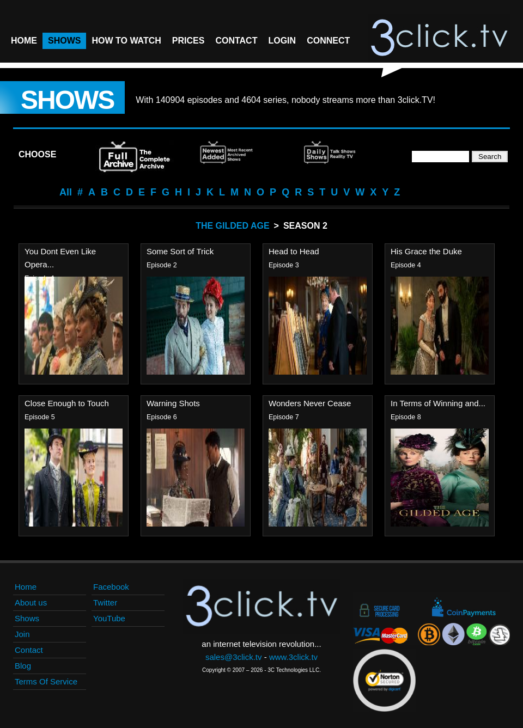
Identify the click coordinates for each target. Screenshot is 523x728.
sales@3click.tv (233, 657)
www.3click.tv (293, 657)
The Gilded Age (232, 225)
